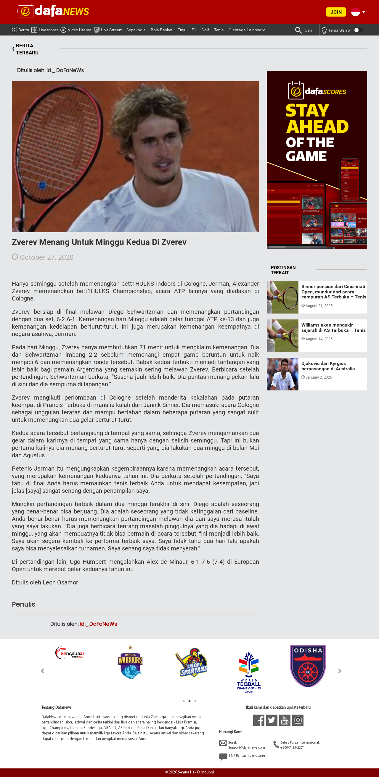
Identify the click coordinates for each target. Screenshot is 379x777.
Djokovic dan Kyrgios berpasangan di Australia (328, 366)
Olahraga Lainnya (245, 30)
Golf (205, 30)
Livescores (44, 29)
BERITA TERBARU (25, 49)
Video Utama (75, 29)
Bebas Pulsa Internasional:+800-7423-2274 (296, 744)
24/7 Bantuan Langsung (242, 757)
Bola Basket (162, 30)
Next (340, 671)
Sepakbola (136, 30)
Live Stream (108, 29)
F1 (194, 30)
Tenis (219, 30)
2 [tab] (189, 701)
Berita (20, 28)
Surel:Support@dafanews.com (242, 744)
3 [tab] (195, 701)
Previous (39, 671)
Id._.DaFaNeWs (98, 624)
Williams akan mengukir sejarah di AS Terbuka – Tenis (333, 327)
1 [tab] (184, 701)
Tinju (182, 30)
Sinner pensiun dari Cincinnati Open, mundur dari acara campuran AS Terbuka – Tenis (333, 292)
